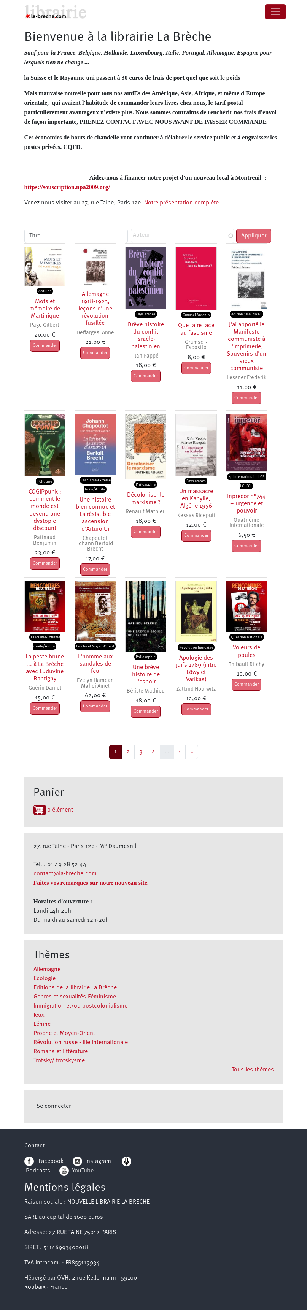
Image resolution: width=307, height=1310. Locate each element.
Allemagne (46, 970)
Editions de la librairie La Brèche (75, 988)
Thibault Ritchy (246, 665)
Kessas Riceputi (196, 516)
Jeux (38, 1015)
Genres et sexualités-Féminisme (74, 997)
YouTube (83, 1171)
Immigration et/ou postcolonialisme (80, 1006)
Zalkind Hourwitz (196, 689)
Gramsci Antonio (196, 315)
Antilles (44, 291)
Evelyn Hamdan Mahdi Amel (95, 683)
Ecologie (44, 979)
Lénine (42, 1024)
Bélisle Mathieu (146, 691)
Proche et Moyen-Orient (64, 1033)
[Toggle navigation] (275, 11)
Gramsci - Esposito (196, 345)
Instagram (92, 1161)
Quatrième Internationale (246, 522)
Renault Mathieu (146, 512)
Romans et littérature (60, 1052)
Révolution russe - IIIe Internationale (80, 1042)
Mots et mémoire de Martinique (44, 309)
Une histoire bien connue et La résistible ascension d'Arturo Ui (95, 514)
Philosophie (146, 484)
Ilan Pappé (146, 356)
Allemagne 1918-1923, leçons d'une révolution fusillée (95, 309)
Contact (34, 1146)
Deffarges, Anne (95, 333)
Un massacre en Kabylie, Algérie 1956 (196, 499)
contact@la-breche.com (65, 874)
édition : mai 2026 (246, 314)
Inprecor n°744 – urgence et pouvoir (246, 504)
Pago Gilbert (44, 325)
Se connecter (54, 1106)
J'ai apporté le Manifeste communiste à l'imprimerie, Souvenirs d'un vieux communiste (246, 347)
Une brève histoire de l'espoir (146, 674)
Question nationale (246, 637)
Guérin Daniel (45, 688)
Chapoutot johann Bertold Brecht (95, 544)
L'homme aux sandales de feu (95, 664)
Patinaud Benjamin (44, 540)
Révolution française (196, 647)
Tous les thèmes (253, 1070)
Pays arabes (146, 314)
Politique (44, 481)
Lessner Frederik (246, 378)
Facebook (44, 1161)
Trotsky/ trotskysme (59, 1061)
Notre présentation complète (181, 203)
